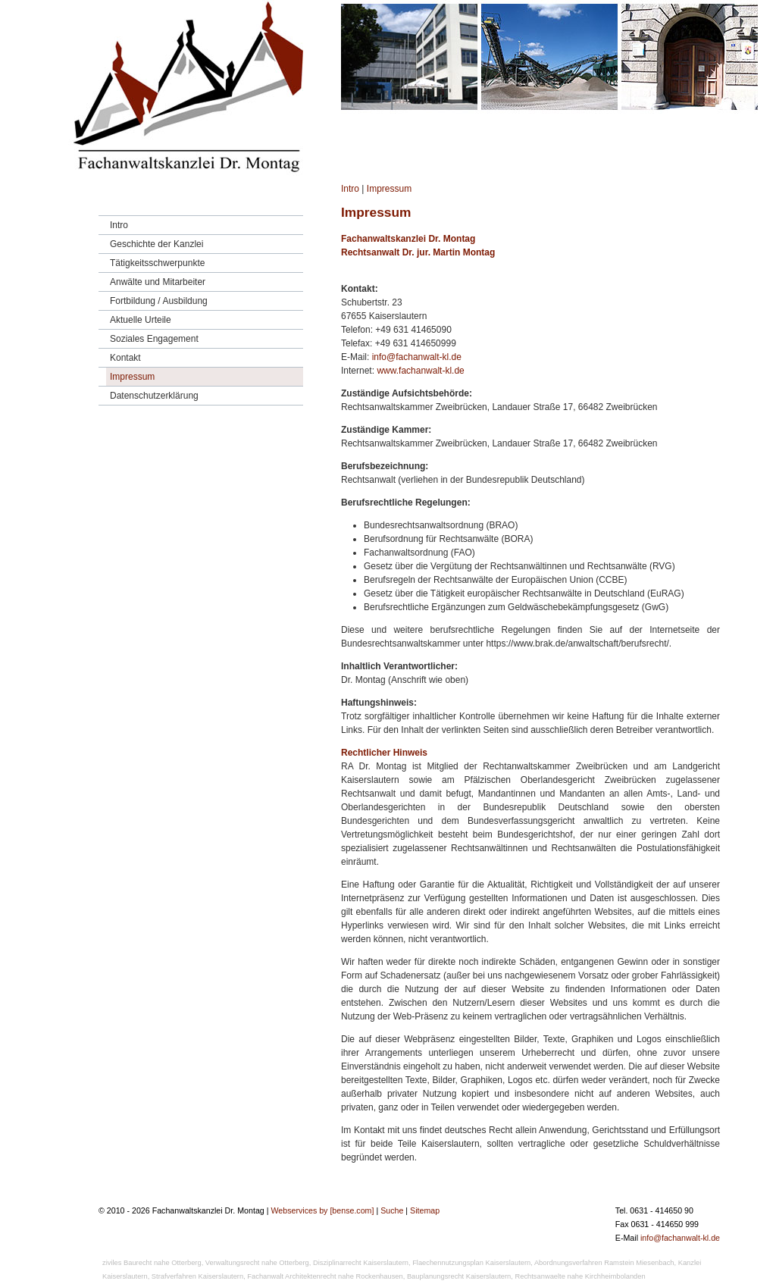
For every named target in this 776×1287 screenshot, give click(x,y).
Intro (350, 188)
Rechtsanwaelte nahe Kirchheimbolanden (580, 1276)
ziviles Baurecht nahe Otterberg (152, 1263)
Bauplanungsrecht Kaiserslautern (459, 1276)
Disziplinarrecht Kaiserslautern (360, 1263)
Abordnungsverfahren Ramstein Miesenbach (604, 1263)
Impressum (389, 188)
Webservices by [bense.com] (322, 1210)
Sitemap (425, 1210)
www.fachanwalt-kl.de (420, 370)
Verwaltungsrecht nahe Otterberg (257, 1263)
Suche (391, 1210)
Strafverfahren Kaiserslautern (197, 1276)
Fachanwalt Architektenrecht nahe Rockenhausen (324, 1276)
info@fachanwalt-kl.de (417, 357)
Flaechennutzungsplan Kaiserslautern (471, 1263)
